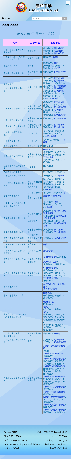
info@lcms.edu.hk (19, 440)
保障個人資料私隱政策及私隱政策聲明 (22, 444)
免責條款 (62, 444)
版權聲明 (49, 444)
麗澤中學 (44, 5)
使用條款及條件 (11, 448)
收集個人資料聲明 (58, 448)
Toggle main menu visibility (68, 3)
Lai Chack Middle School (43, 10)
